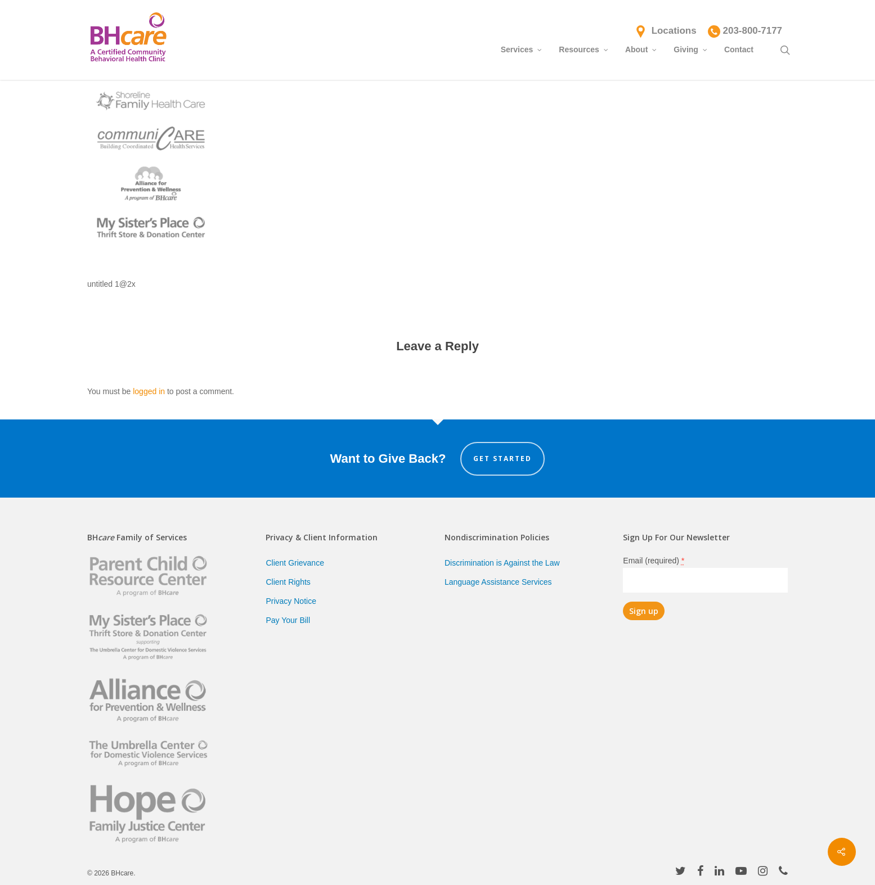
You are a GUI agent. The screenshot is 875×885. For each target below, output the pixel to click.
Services (522, 49)
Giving (691, 49)
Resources (584, 49)
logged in (149, 391)
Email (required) (653, 560)
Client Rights (288, 581)
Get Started (502, 458)
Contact (738, 49)
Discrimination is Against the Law (502, 562)
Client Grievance (295, 562)
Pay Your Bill (288, 620)
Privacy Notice (291, 601)
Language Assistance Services (498, 581)
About (641, 49)
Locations (674, 30)
